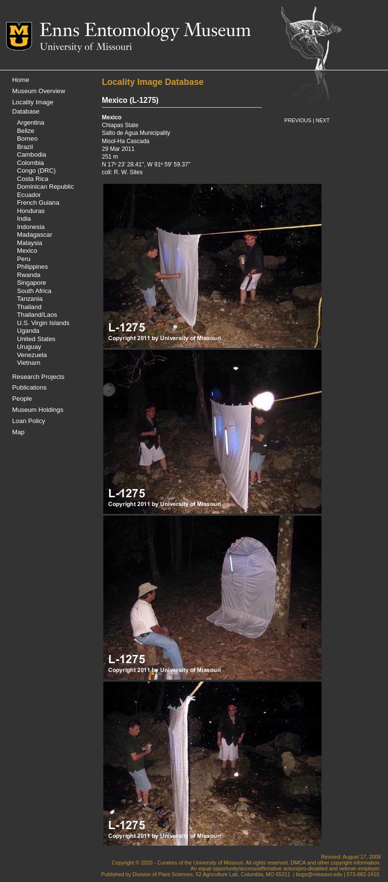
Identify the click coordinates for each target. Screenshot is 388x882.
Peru (24, 258)
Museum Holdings (38, 409)
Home (20, 79)
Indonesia (31, 226)
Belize (25, 130)
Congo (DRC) (36, 170)
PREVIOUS (297, 120)
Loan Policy (28, 421)
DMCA (298, 863)
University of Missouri (86, 47)
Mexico (27, 250)
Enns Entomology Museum (145, 31)
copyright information (355, 863)
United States (36, 339)
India (24, 218)
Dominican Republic (45, 186)
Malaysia (29, 242)
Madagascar (34, 234)
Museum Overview (38, 91)
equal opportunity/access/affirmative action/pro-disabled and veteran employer (288, 868)
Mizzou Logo (23, 36)
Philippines (32, 266)
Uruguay (29, 346)
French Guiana (38, 202)
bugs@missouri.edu (319, 874)
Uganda (28, 330)
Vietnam (28, 362)
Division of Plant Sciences (162, 874)
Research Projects (38, 376)
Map (18, 432)
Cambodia (31, 154)
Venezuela (32, 355)
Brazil (25, 146)
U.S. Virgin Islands (43, 323)
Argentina (30, 122)
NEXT (323, 120)
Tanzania (30, 298)
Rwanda (28, 274)
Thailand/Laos (37, 314)
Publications (29, 387)
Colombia (30, 162)
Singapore (31, 282)
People (22, 398)
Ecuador (29, 194)
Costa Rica (32, 178)
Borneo (27, 138)
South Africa (34, 290)
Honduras (31, 210)
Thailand (29, 306)
